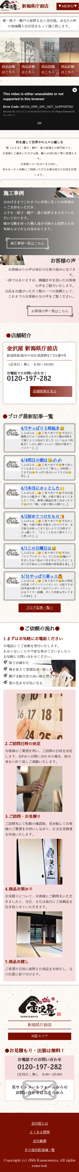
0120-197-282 (39, 1067)
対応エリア (39, 1036)
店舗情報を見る (44, 391)
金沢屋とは (39, 1123)
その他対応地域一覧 (39, 1150)
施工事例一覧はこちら (27, 243)
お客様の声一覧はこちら (49, 311)
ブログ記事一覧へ (39, 607)
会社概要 (39, 1141)
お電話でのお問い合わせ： (29, 377)
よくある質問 (39, 1132)
